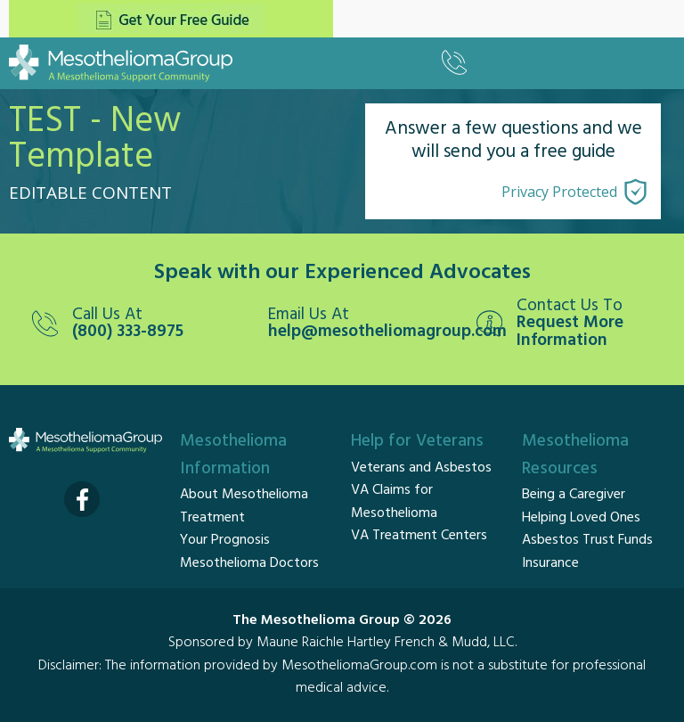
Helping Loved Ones (581, 517)
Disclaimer (68, 665)
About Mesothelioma (244, 494)
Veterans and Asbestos (421, 468)
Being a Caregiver (573, 494)
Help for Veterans (417, 441)
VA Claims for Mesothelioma (394, 502)
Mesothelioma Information (233, 455)
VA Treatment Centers (419, 535)
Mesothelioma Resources (575, 455)
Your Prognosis (225, 540)
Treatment (212, 517)
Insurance (550, 563)
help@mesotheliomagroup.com (370, 332)
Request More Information (570, 332)
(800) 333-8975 (127, 332)
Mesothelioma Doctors (249, 563)
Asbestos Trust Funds (587, 540)
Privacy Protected (559, 191)
